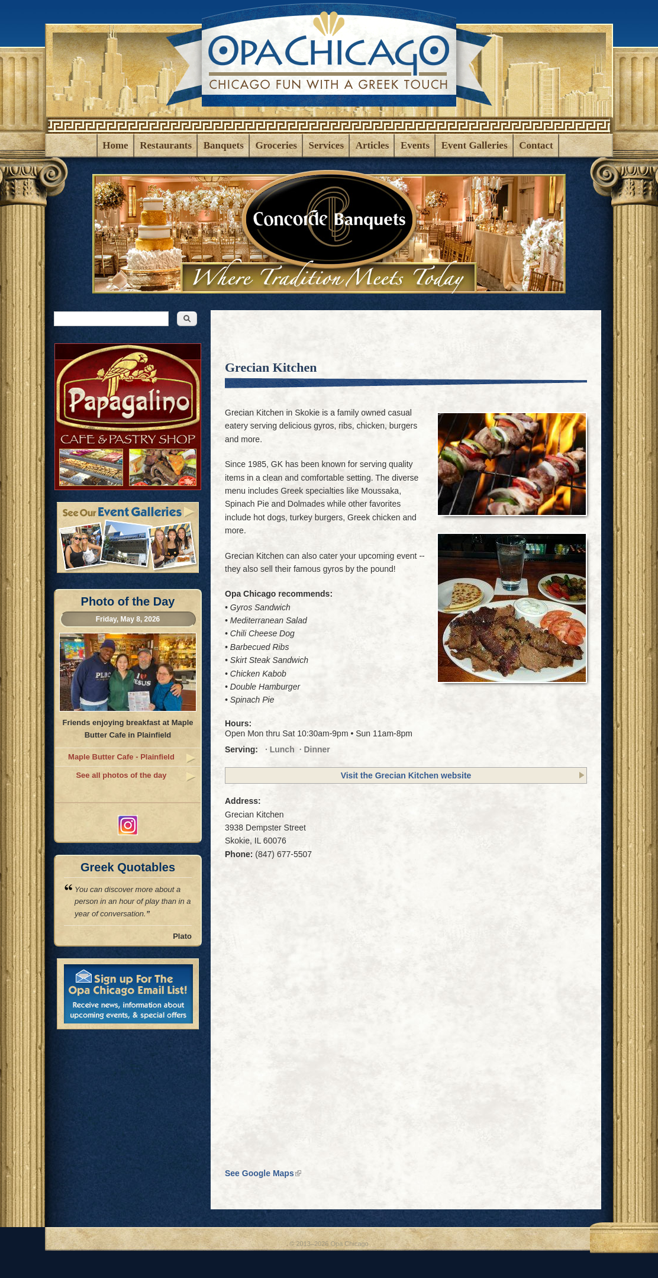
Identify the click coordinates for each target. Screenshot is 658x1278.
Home (115, 145)
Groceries (275, 145)
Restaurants (166, 145)
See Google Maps (263, 1173)
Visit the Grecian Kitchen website (406, 775)
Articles (372, 145)
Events (415, 145)
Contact (536, 145)
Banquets (224, 145)
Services (326, 145)
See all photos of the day (121, 775)
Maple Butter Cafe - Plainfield (121, 756)
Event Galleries (474, 145)
